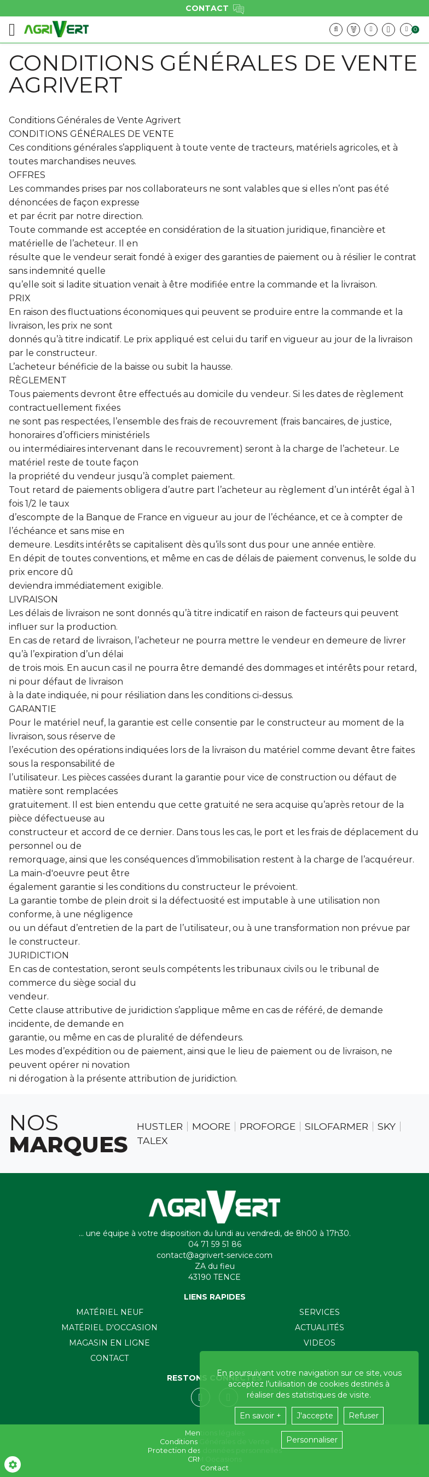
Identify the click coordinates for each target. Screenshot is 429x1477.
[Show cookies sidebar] (12, 1464)
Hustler (160, 1126)
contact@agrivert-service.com (214, 1255)
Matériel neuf (109, 1312)
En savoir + (260, 1416)
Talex (152, 1141)
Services (319, 1312)
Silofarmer (336, 1126)
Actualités (319, 1327)
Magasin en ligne (109, 1343)
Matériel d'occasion (109, 1327)
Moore (211, 1126)
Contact (109, 1358)
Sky (387, 1126)
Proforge (267, 1126)
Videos (319, 1343)
